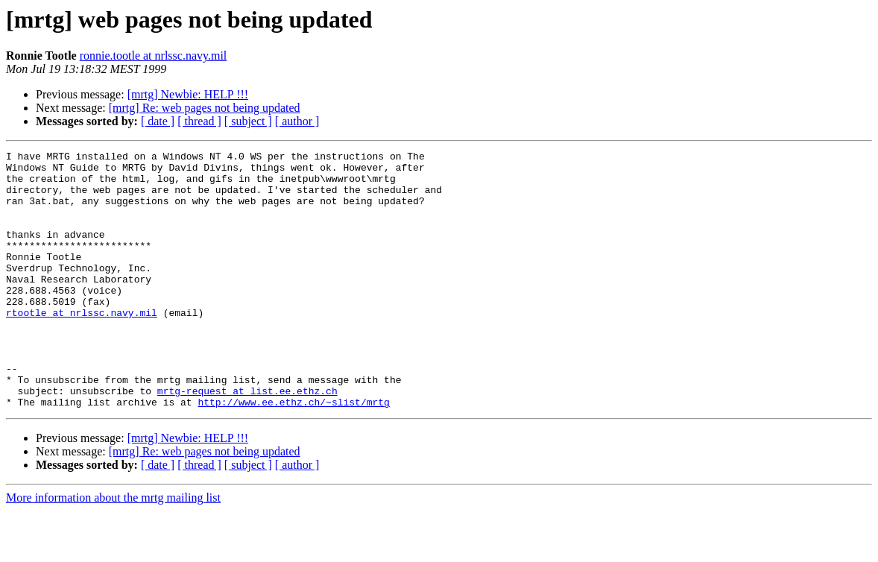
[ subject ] (248, 121)
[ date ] (157, 121)
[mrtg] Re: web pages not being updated (204, 107)
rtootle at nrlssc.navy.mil (81, 346)
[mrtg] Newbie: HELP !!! (187, 94)
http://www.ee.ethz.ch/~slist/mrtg (293, 453)
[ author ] (297, 121)
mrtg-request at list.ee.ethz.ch (247, 439)
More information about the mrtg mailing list (113, 549)
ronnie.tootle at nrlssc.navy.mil (153, 55)
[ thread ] (199, 121)
